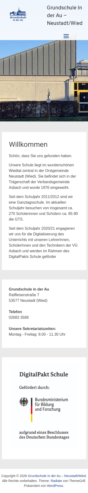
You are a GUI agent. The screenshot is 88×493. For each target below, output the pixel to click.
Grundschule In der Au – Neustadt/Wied (65, 15)
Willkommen (28, 144)
